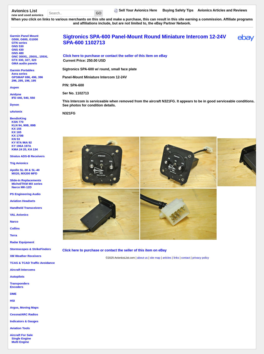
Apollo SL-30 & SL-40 (25, 170)
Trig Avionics (19, 163)
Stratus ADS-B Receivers (27, 156)
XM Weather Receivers (25, 256)
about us (142, 257)
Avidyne (15, 94)
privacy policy (200, 257)
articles (166, 257)
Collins (15, 228)
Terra (13, 235)
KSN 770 (18, 121)
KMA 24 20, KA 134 (25, 149)
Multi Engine (20, 341)
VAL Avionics (19, 214)
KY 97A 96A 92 (22, 142)
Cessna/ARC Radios (24, 314)
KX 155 (16, 128)
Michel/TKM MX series (27, 183)
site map (155, 257)
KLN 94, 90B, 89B (24, 125)
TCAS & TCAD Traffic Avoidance (32, 262)
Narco (14, 221)
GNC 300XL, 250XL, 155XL (30, 56)
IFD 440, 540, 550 (23, 97)
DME (13, 293)
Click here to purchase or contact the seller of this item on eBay (115, 56)
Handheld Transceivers (26, 207)
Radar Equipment (22, 242)
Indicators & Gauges (24, 321)
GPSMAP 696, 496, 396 (27, 77)
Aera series (19, 73)
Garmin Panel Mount (24, 35)
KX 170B (18, 135)
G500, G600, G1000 (25, 39)
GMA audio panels (24, 63)
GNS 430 (18, 49)
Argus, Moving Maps (24, 307)
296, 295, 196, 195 (24, 80)
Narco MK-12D (22, 187)
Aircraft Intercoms (22, 269)
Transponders (19, 283)
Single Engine (21, 338)
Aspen (14, 87)
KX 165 (16, 132)
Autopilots (17, 276)
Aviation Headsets (22, 201)
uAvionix (16, 111)
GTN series (19, 42)
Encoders (16, 286)
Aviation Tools (20, 328)
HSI (12, 300)
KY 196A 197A (21, 145)
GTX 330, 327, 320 (24, 60)
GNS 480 (18, 53)
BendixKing (18, 118)
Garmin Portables (22, 70)
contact (185, 257)
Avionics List (24, 10)
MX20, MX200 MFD (24, 173)
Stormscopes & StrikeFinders (30, 249)
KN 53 (16, 139)
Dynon (14, 104)
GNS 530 (18, 46)
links (176, 257)
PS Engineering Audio (25, 194)
